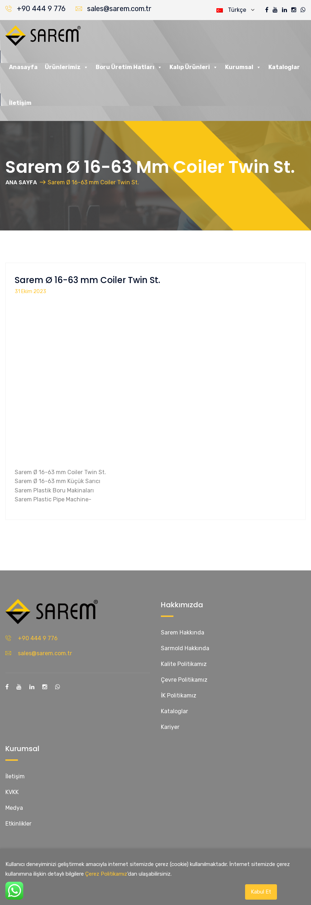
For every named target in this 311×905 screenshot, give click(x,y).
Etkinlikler (18, 823)
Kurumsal (243, 67)
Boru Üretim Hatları (129, 67)
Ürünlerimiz (66, 67)
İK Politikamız (178, 695)
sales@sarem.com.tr (119, 8)
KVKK (12, 792)
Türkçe (235, 10)
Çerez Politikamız (106, 874)
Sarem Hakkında (182, 632)
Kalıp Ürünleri (193, 67)
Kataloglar (284, 67)
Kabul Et (261, 892)
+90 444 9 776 (41, 8)
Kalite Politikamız (184, 664)
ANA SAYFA (21, 182)
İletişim (20, 102)
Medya (14, 807)
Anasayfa (23, 67)
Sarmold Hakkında (185, 648)
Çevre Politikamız (184, 679)
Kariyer (170, 727)
